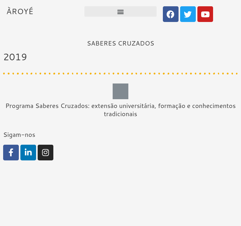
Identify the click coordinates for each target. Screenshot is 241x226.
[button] (120, 11)
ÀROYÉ (19, 11)
